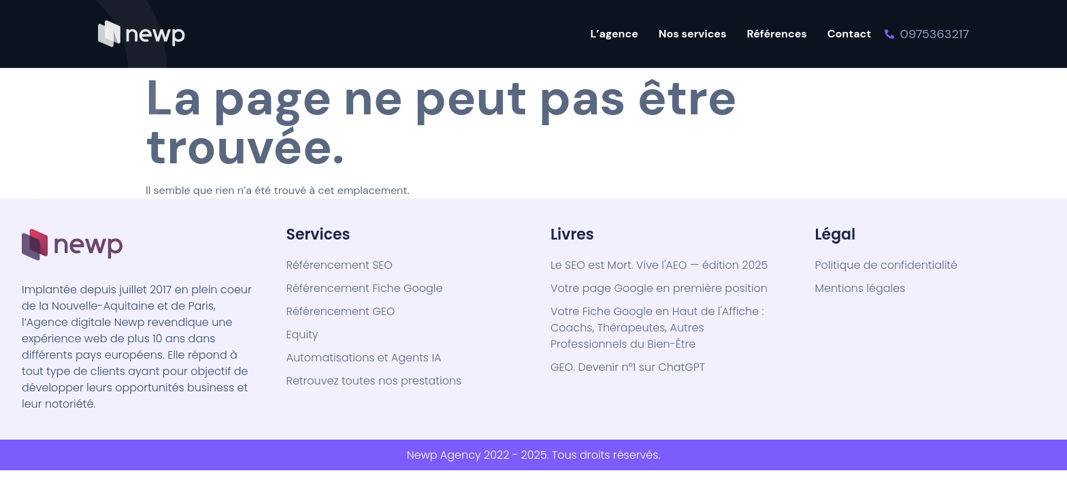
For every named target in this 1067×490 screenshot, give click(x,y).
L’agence (614, 34)
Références (777, 34)
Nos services (693, 34)
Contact (849, 34)
